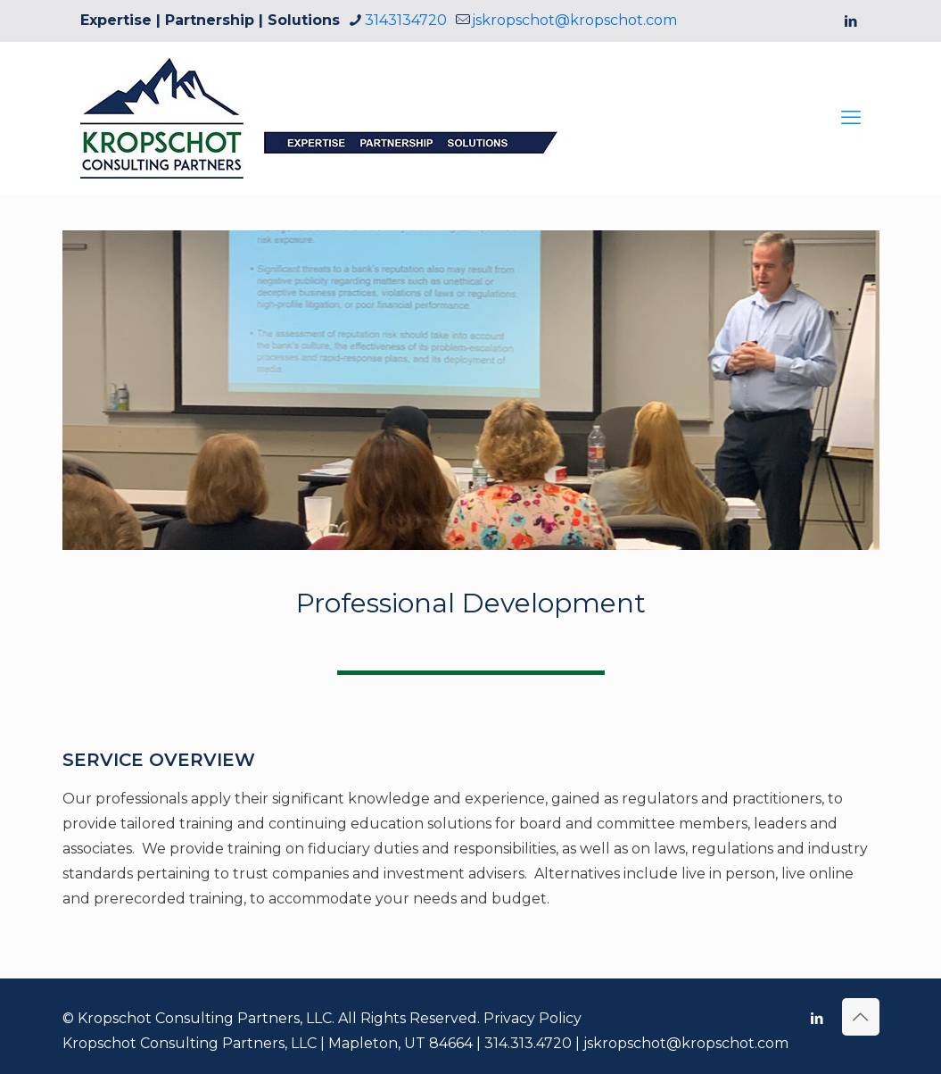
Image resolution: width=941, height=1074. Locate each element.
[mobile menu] (851, 118)
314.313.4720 (528, 1043)
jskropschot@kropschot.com (685, 1043)
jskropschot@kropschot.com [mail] (574, 20)
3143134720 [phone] (406, 20)
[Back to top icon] (860, 1017)
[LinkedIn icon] (851, 20)
